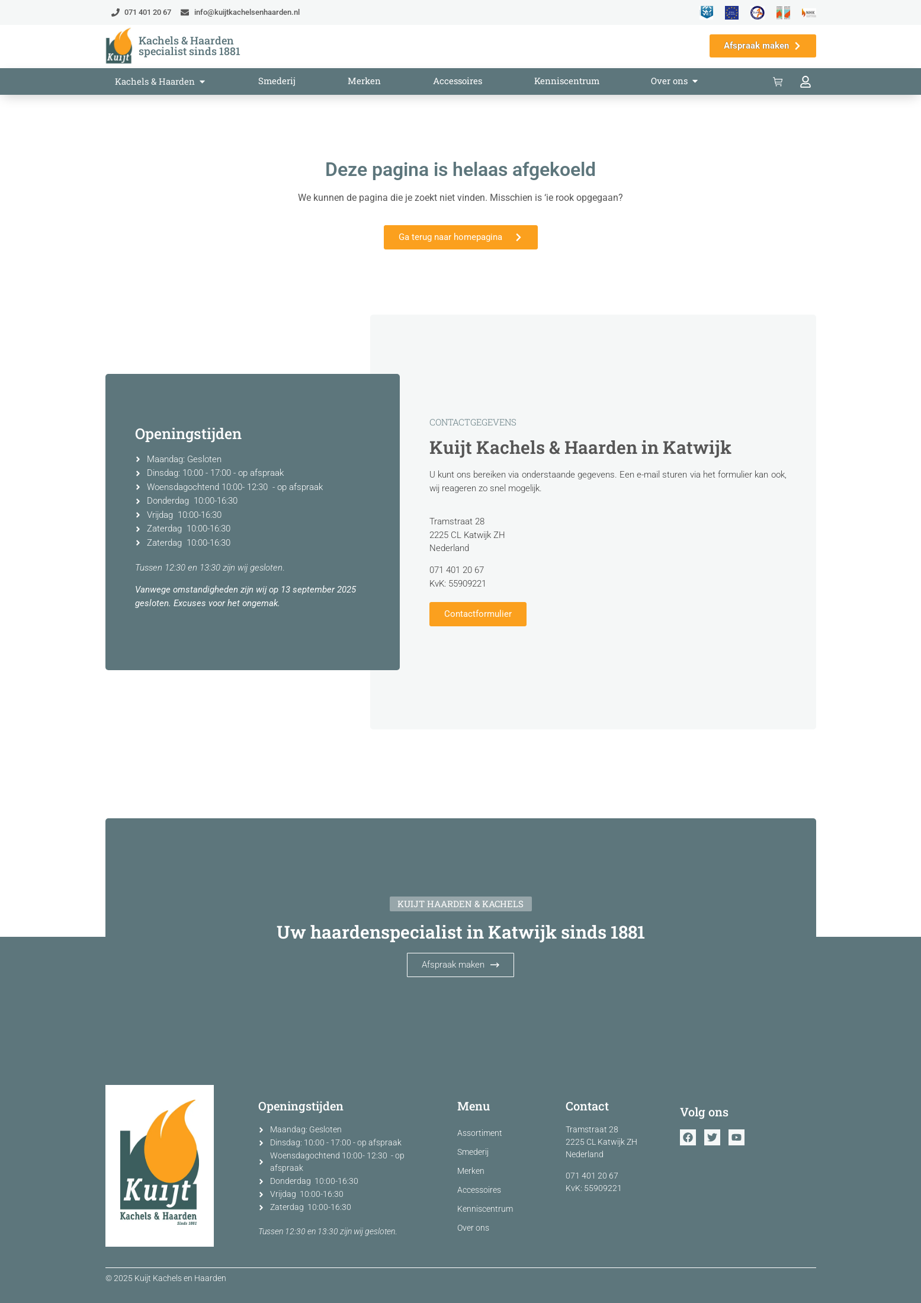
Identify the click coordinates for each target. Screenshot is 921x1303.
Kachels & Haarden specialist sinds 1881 (189, 45)
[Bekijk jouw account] (807, 82)
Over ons (473, 1227)
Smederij (473, 1152)
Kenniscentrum (485, 1209)
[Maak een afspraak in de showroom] (763, 45)
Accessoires (479, 1190)
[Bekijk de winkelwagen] (780, 82)
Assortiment (479, 1133)
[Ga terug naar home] (119, 46)
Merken (470, 1171)
